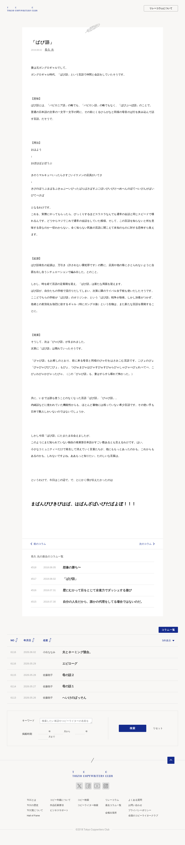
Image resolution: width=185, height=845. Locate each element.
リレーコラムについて (160, 8)
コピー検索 (83, 799)
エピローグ (69, 663)
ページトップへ (170, 759)
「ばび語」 (70, 578)
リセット (158, 727)
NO (14, 640)
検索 (132, 728)
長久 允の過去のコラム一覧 (47, 556)
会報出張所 (111, 812)
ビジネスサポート (59, 810)
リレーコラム (112, 799)
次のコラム (145, 543)
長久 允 (49, 49)
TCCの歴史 (33, 805)
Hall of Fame (33, 815)
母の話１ (68, 686)
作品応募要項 (57, 805)
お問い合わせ (135, 805)
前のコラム (40, 543)
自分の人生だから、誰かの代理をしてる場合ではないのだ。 (103, 601)
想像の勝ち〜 (72, 567)
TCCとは (31, 799)
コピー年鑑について (60, 799)
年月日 (29, 640)
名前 (47, 640)
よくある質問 (135, 799)
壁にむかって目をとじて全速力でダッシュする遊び (97, 590)
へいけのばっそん (74, 697)
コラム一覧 (168, 629)
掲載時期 (27, 733)
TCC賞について (35, 810)
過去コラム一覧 (113, 805)
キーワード (28, 720)
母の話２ (68, 674)
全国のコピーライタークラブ (143, 815)
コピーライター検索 (88, 805)
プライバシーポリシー (139, 810)
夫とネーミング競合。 (77, 652)
